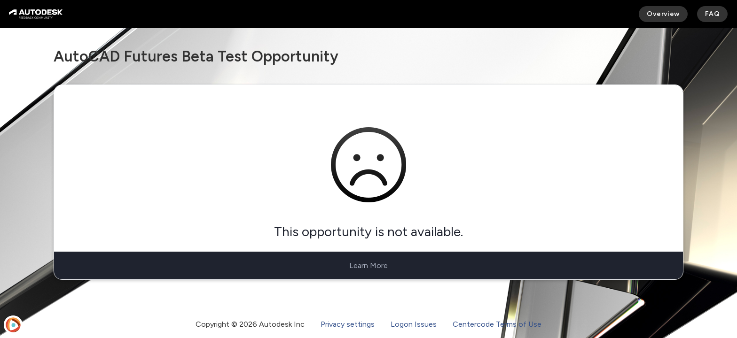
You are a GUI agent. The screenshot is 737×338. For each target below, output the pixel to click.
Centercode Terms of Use (497, 324)
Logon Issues (414, 324)
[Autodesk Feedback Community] (35, 14)
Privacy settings (348, 324)
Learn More (368, 265)
